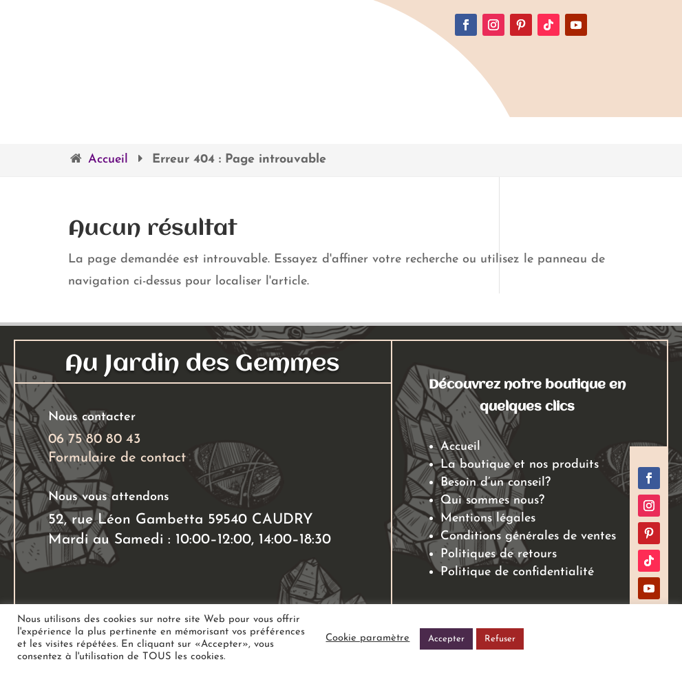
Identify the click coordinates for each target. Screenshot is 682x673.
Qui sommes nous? (492, 500)
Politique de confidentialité (517, 572)
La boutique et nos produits (519, 464)
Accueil (108, 159)
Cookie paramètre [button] (367, 638)
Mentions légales (487, 518)
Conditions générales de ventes (528, 536)
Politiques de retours (498, 554)
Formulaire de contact (117, 458)
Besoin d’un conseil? (495, 482)
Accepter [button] (446, 638)
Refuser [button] (499, 638)
